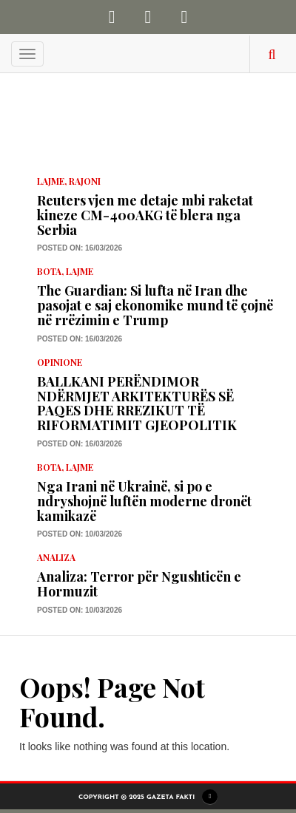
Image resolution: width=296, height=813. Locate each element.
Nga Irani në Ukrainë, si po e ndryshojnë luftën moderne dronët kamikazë (144, 501)
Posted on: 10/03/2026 (79, 534)
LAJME (50, 181)
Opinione (59, 362)
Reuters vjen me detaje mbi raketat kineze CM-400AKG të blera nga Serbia (145, 215)
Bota (49, 271)
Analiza (56, 557)
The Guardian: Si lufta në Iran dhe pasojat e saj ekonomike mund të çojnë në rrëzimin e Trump (155, 305)
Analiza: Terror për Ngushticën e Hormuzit (139, 584)
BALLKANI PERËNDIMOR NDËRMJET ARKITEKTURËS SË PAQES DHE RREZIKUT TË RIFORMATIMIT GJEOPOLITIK (137, 403)
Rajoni (85, 181)
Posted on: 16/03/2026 (79, 248)
